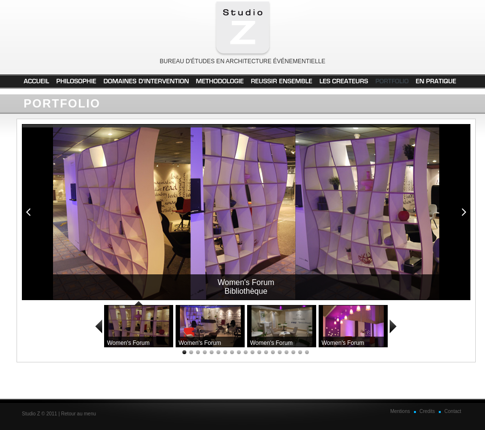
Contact (453, 411)
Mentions (400, 411)
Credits (427, 411)
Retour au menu (78, 413)
